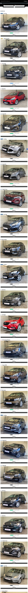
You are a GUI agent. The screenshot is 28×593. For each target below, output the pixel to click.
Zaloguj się (25, 1)
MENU (1, 3)
